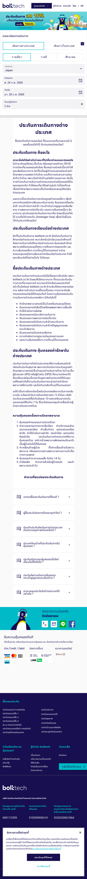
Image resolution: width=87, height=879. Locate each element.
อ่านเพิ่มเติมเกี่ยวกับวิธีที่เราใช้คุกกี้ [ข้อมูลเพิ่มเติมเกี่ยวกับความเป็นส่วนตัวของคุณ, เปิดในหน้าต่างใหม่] (46, 848)
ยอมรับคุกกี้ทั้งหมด (43, 857)
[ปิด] (80, 832)
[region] (43, 852)
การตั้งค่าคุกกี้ (43, 866)
